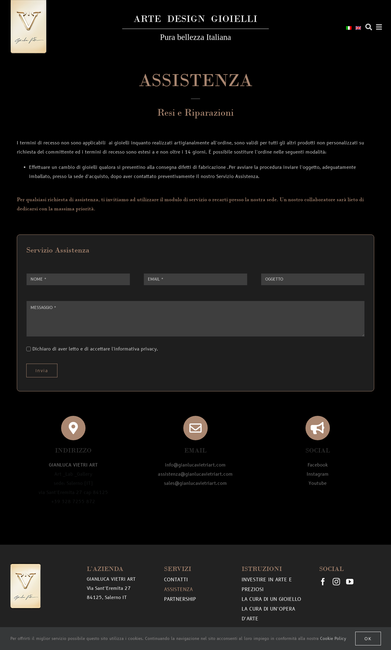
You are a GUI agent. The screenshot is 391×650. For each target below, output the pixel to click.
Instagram (318, 474)
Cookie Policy (333, 638)
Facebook (318, 465)
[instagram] (336, 581)
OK (368, 638)
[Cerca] (368, 26)
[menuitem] (349, 27)
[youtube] (349, 581)
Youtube (318, 483)
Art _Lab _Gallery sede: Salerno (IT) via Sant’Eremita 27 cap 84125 (73, 483)
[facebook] (323, 581)
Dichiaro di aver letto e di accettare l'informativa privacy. (95, 349)
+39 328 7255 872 (73, 502)
